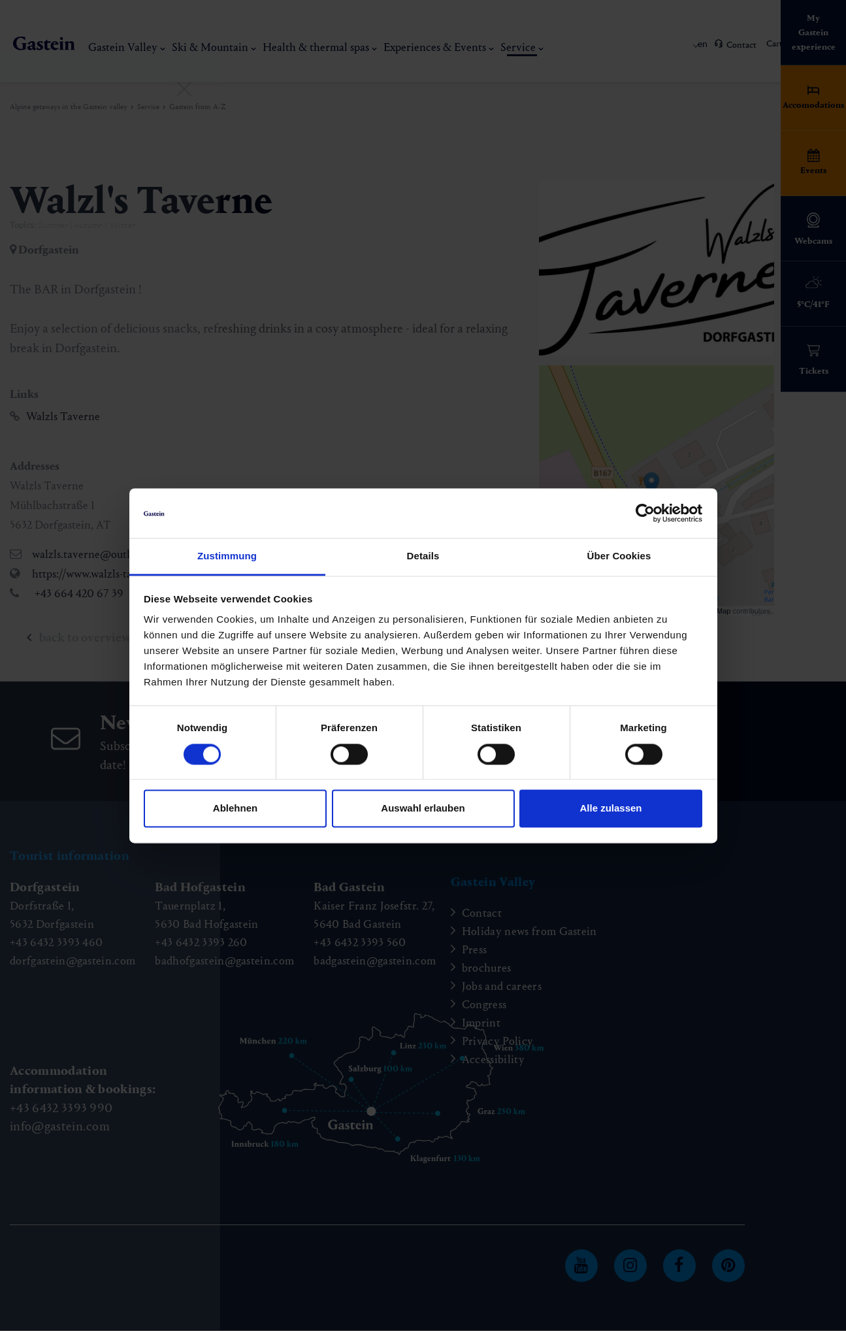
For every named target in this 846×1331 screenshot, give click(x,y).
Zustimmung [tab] (227, 556)
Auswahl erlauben (422, 808)
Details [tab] (423, 556)
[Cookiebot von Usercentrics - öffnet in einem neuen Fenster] (645, 513)
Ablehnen (235, 808)
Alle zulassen (610, 808)
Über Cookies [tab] (619, 556)
